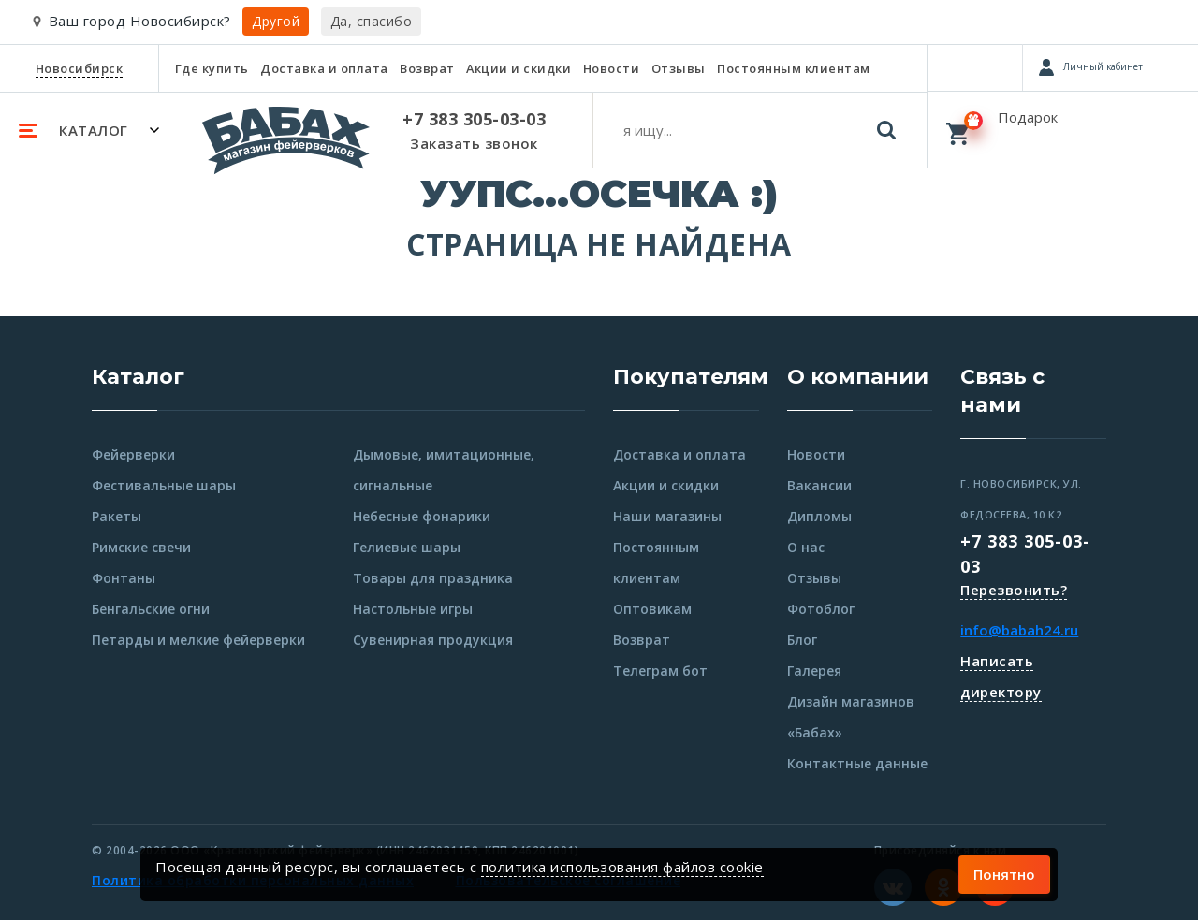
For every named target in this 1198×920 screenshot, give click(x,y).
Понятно (1004, 874)
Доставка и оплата (324, 68)
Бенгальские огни (151, 609)
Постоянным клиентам (793, 68)
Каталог (138, 376)
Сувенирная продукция (433, 640)
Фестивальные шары (164, 485)
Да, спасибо (371, 21)
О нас (806, 547)
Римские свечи (141, 547)
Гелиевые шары (406, 547)
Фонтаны (123, 578)
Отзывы (678, 68)
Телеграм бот (660, 670)
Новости (611, 68)
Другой (276, 21)
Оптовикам (652, 609)
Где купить (212, 68)
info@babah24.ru (1019, 630)
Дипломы (819, 516)
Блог (802, 640)
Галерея (814, 670)
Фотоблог (821, 609)
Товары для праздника (433, 578)
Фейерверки (133, 454)
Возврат (427, 68)
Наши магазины (667, 516)
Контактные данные (857, 763)
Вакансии (819, 485)
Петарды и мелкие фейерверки (198, 640)
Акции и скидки (518, 68)
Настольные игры (413, 609)
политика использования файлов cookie (622, 866)
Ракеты (116, 516)
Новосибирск (80, 68)
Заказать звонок (474, 143)
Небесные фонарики (421, 516)
